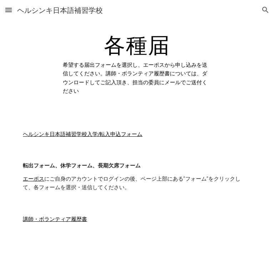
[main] (137, 64)
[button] (8, 10)
